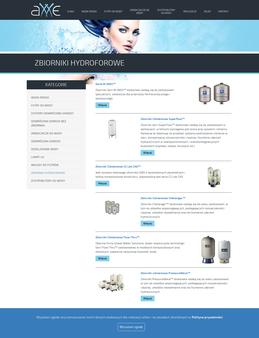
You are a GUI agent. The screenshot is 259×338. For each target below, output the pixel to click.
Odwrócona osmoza (45, 141)
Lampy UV (37, 157)
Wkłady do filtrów (45, 165)
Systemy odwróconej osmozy (52, 113)
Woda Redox (89, 11)
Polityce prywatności (207, 317)
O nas (70, 11)
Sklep (207, 11)
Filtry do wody (113, 11)
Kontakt (223, 11)
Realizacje (190, 11)
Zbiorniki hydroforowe (48, 173)
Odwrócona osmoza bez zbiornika (48, 123)
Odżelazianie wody (44, 149)
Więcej (102, 105)
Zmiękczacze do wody (139, 12)
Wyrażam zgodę (131, 327)
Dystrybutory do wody (166, 12)
